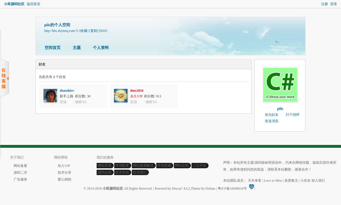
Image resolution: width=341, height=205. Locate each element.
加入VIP (64, 166)
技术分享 (64, 173)
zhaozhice (67, 91)
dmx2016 (137, 91)
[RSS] (103, 31)
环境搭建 (164, 165)
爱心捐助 (64, 179)
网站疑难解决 (143, 165)
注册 (324, 4)
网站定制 (182, 165)
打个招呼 (293, 115)
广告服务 (20, 179)
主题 (77, 48)
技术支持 (122, 172)
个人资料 (101, 48)
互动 (63, 102)
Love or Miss (273, 181)
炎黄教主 (291, 181)
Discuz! (177, 188)
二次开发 (199, 165)
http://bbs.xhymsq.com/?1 (61, 31)
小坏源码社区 (14, 4)
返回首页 (33, 4)
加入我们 (318, 181)
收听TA (80, 102)
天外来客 (254, 181)
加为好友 (271, 115)
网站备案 (20, 166)
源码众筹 (104, 172)
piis (280, 108)
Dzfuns (210, 188)
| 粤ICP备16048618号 (231, 188)
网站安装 (104, 165)
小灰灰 (305, 181)
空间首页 (53, 48)
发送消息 (271, 121)
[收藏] (84, 31)
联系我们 (140, 172)
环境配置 (122, 165)
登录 (333, 4)
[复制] (93, 31)
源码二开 (20, 173)
